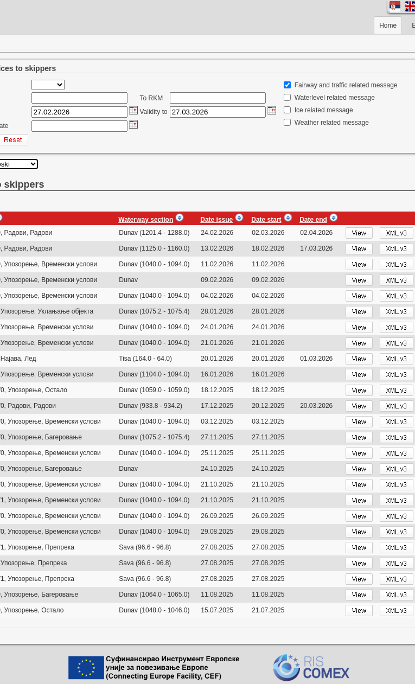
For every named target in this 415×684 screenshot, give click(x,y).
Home (388, 25)
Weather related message (332, 122)
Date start (266, 219)
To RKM (151, 98)
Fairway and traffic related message (346, 85)
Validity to (154, 112)
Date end (313, 219)
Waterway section (145, 219)
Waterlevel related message (335, 97)
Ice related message (324, 110)
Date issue (216, 219)
